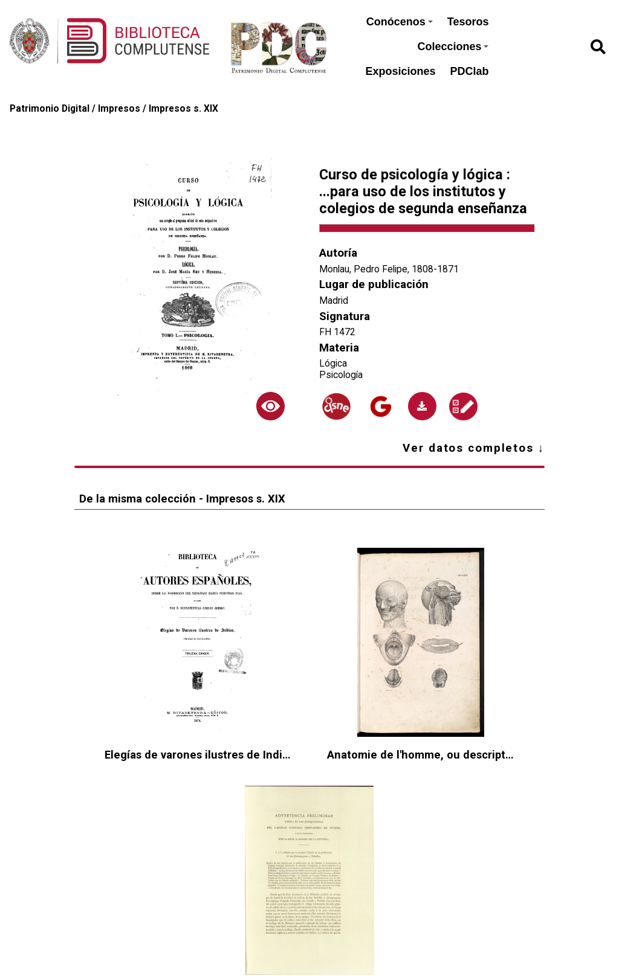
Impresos (119, 108)
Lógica (333, 363)
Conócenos (399, 22)
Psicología (341, 374)
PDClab (469, 71)
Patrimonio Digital (49, 108)
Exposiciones (400, 71)
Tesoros (468, 22)
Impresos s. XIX (183, 108)
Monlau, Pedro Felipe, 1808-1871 (389, 269)
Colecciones (452, 46)
